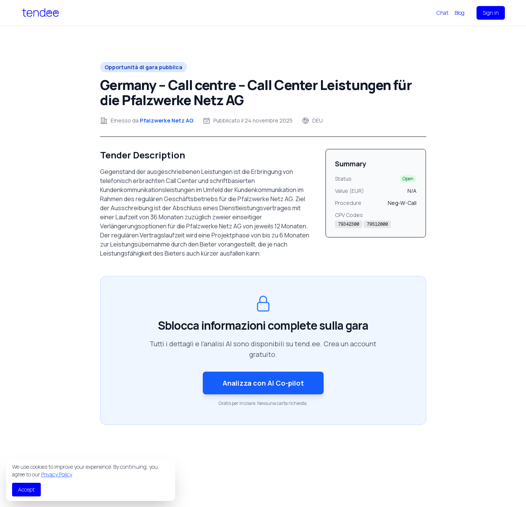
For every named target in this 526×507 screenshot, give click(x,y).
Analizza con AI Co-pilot (263, 383)
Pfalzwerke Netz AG (167, 120)
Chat (443, 12)
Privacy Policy (56, 474)
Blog (459, 12)
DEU (317, 120)
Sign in (491, 12)
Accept (26, 489)
